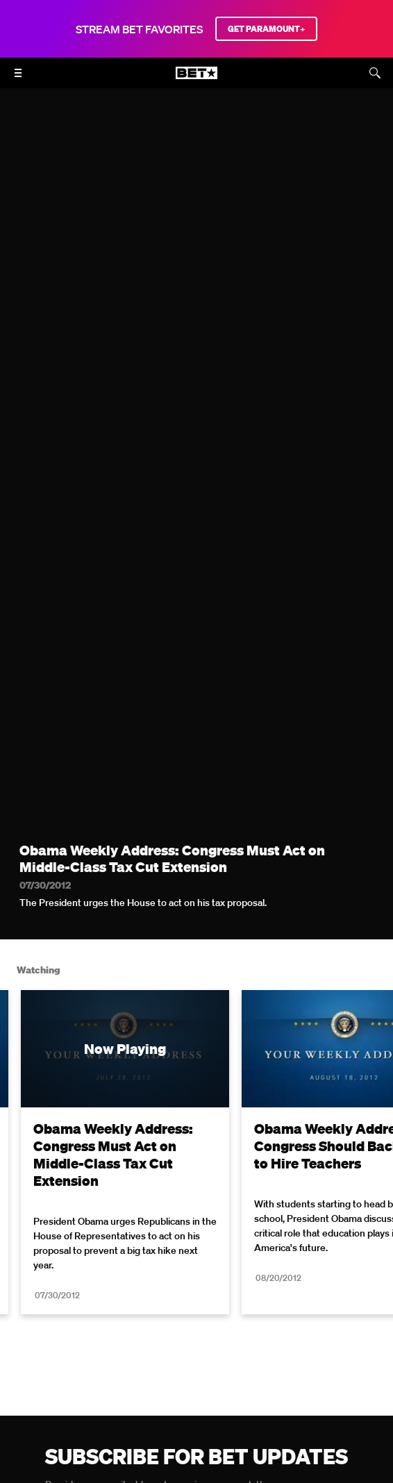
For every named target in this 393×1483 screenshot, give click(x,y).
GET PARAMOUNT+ (266, 29)
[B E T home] (196, 79)
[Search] (375, 72)
